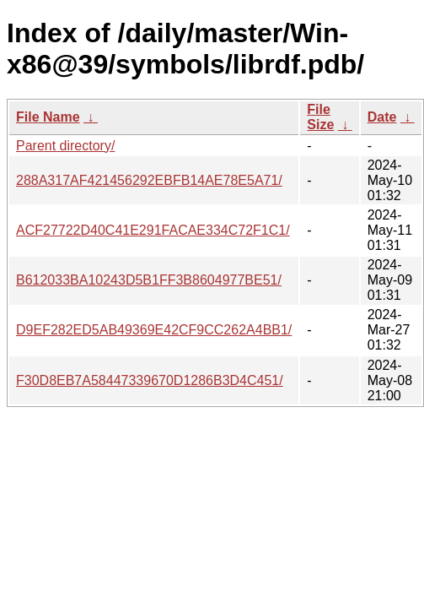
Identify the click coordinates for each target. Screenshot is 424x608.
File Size (320, 117)
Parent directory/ (65, 145)
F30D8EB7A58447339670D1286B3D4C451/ (149, 380)
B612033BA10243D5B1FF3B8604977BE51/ (149, 280)
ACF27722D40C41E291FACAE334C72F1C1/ (153, 230)
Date (382, 117)
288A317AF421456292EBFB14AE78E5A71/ (149, 180)
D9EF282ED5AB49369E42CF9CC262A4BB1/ (154, 330)
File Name (48, 117)
